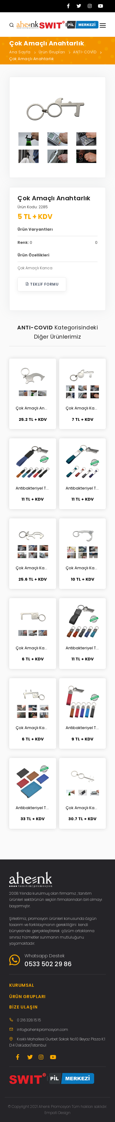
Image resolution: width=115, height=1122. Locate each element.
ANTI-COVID (84, 52)
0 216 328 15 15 (29, 1020)
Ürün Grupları (52, 52)
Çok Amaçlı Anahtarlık (31, 58)
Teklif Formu (42, 284)
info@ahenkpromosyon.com (42, 1029)
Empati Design (57, 1112)
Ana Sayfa (20, 52)
